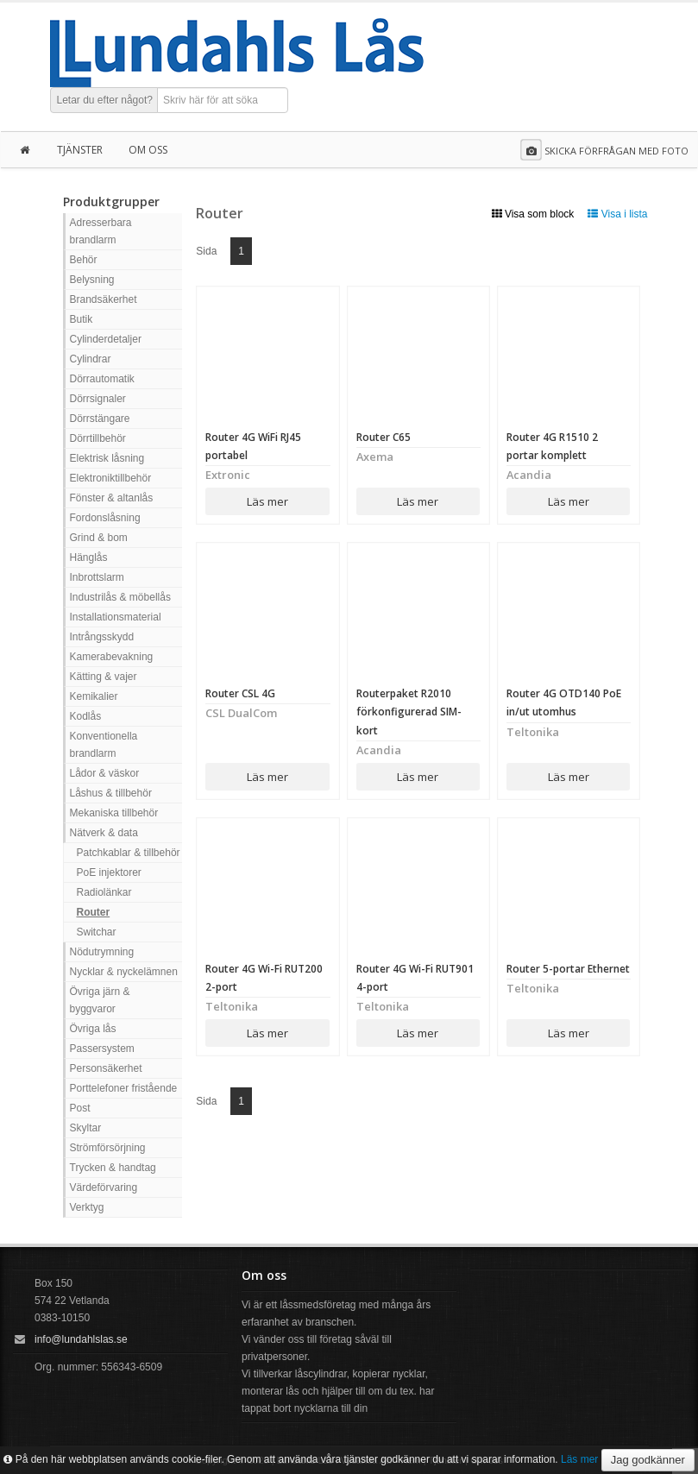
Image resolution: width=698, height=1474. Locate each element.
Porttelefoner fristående (124, 1088)
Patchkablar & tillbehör (128, 853)
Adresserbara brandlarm (101, 231)
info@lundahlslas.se (81, 1339)
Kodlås (86, 716)
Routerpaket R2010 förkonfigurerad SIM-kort (409, 711)
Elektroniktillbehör (111, 478)
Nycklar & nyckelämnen (124, 972)
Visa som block (533, 214)
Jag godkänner (648, 1459)
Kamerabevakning (112, 657)
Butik (81, 319)
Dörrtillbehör (98, 438)
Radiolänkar (104, 892)
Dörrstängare (100, 419)
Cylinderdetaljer (105, 339)
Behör (83, 260)
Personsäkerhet (106, 1068)
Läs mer (267, 501)
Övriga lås (93, 1029)
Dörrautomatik (102, 379)
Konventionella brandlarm (104, 744)
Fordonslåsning (105, 518)
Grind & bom (99, 538)
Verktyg (87, 1207)
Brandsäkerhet (103, 299)
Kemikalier (94, 696)
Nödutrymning (102, 952)
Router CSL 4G (240, 693)
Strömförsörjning (108, 1148)
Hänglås (89, 557)
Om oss (148, 149)
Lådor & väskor (105, 773)
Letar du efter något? (105, 100)
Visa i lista (617, 214)
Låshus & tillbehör (111, 793)
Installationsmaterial (115, 617)
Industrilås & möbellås (120, 597)
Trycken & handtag (113, 1168)
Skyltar (86, 1128)
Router (93, 912)
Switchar (96, 932)
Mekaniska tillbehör (114, 813)
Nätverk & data (104, 833)
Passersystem (102, 1049)
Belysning (92, 280)
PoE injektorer (109, 872)
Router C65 (383, 437)
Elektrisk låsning (107, 458)
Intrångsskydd (102, 637)
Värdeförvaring (104, 1187)
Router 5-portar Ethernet (568, 968)
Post (80, 1108)
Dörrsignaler (98, 399)
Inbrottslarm (97, 577)
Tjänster (80, 149)
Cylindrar (90, 359)
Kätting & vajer (103, 677)
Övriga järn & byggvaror (100, 1000)
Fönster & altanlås (112, 498)
